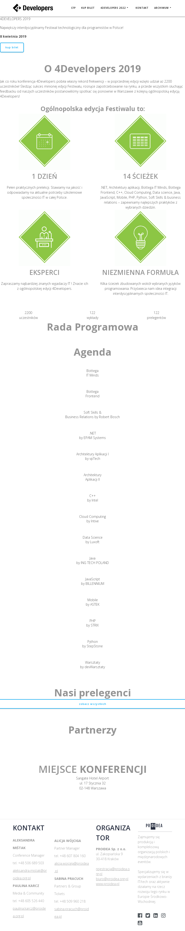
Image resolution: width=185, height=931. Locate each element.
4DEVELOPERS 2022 (113, 7)
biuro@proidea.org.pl (112, 879)
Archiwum (161, 7)
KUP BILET (88, 7)
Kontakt (142, 7)
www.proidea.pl (107, 884)
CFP (73, 7)
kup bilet (11, 47)
